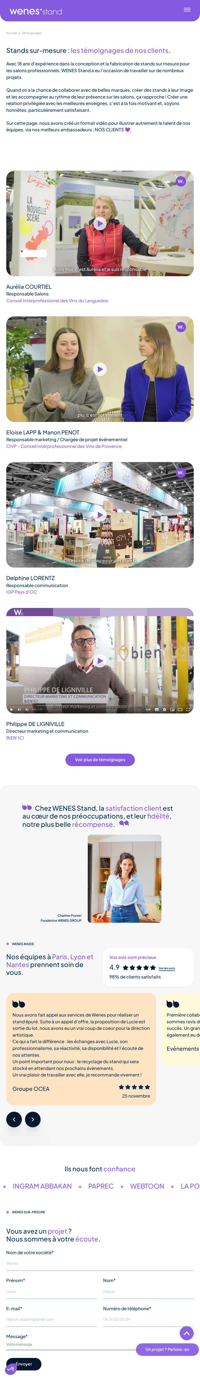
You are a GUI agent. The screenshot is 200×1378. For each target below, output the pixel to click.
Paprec (113, 1186)
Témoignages (32, 33)
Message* (17, 1336)
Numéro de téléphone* (127, 1308)
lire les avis (167, 968)
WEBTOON (159, 1186)
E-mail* (14, 1308)
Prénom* (15, 1280)
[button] (14, 1119)
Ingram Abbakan (54, 1186)
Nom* (109, 1280)
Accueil (11, 33)
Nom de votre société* (30, 1252)
